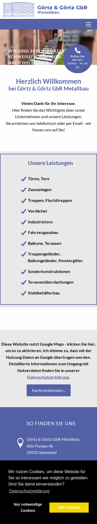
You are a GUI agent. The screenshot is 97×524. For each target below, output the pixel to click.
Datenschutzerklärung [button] (29, 491)
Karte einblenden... (48, 390)
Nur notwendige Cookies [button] (28, 507)
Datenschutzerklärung (48, 377)
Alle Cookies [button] (69, 507)
